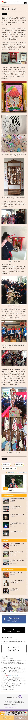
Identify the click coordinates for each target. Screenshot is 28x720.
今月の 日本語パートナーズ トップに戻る (17, 472)
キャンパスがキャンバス (16, 531)
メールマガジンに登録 (14, 648)
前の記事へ (5, 464)
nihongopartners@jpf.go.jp (8, 689)
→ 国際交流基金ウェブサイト (11, 707)
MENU (25, 2)
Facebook (12, 619)
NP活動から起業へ (14, 589)
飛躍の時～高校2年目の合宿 (17, 514)
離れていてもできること (16, 572)
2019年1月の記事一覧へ (9, 468)
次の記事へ (19, 464)
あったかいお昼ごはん (15, 506)
